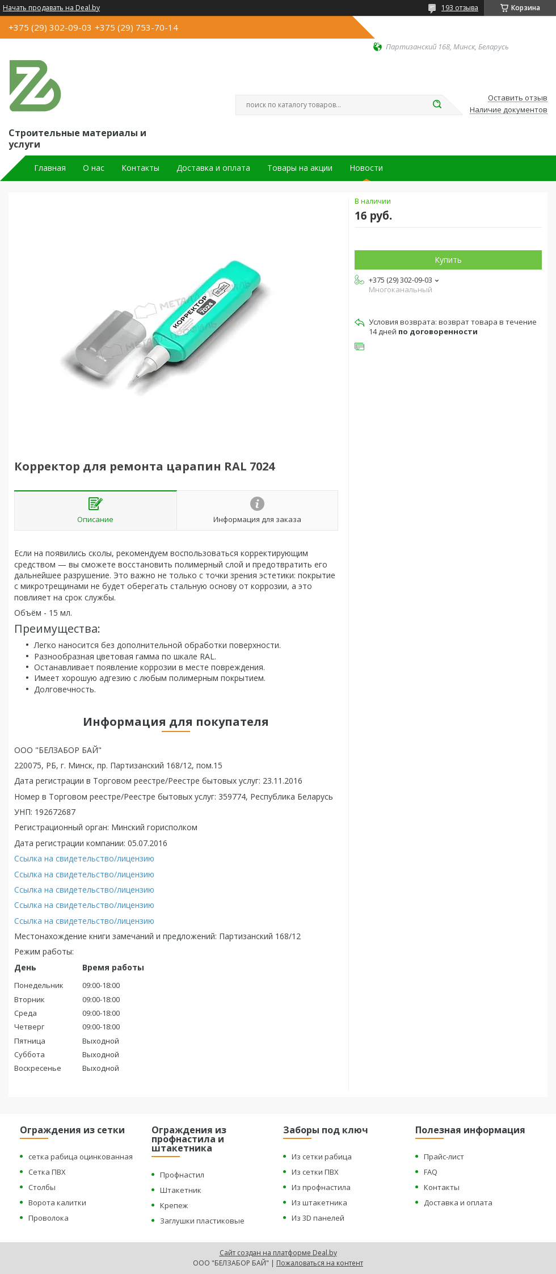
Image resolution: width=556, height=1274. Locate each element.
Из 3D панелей (318, 1218)
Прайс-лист (444, 1156)
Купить (448, 259)
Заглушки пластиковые (202, 1221)
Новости (366, 168)
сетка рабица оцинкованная (80, 1156)
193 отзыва (459, 7)
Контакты (140, 168)
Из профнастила (321, 1187)
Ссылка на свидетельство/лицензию (84, 858)
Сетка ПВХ (47, 1172)
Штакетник (180, 1190)
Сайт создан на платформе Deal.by (278, 1253)
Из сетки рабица (322, 1156)
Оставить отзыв (517, 98)
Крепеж (174, 1205)
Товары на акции (299, 168)
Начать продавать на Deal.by (51, 8)
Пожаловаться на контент (319, 1263)
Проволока (48, 1218)
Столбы (42, 1187)
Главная (50, 168)
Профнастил (182, 1175)
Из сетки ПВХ (315, 1172)
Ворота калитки (57, 1202)
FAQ (430, 1172)
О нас (93, 168)
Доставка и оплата (213, 168)
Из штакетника (319, 1202)
